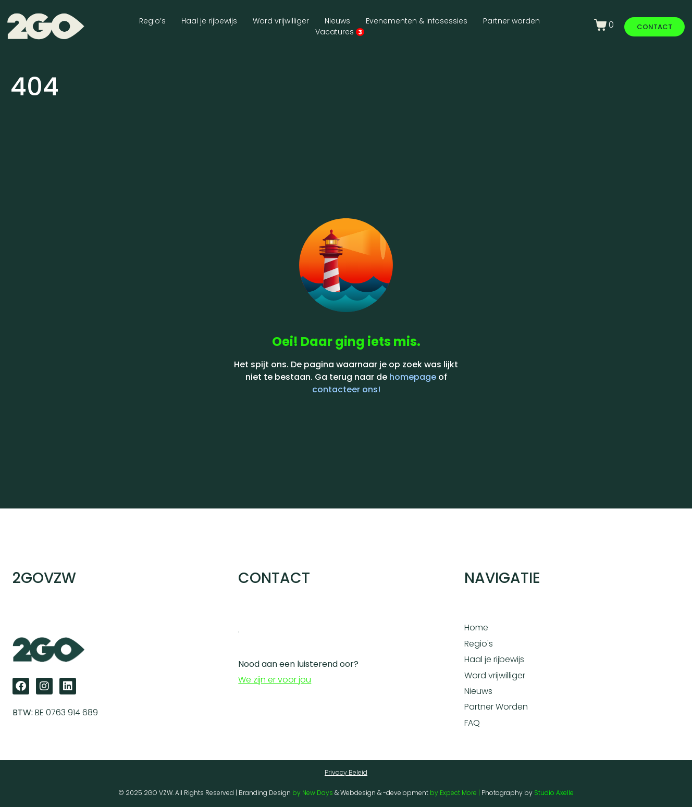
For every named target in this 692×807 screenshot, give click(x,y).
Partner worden (511, 21)
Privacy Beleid (346, 772)
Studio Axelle (554, 792)
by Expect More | (455, 792)
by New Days (312, 792)
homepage (412, 377)
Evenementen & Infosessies (416, 21)
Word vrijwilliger (281, 21)
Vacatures (339, 32)
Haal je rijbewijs (209, 21)
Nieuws (337, 21)
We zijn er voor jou (274, 680)
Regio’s (152, 21)
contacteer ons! (346, 389)
